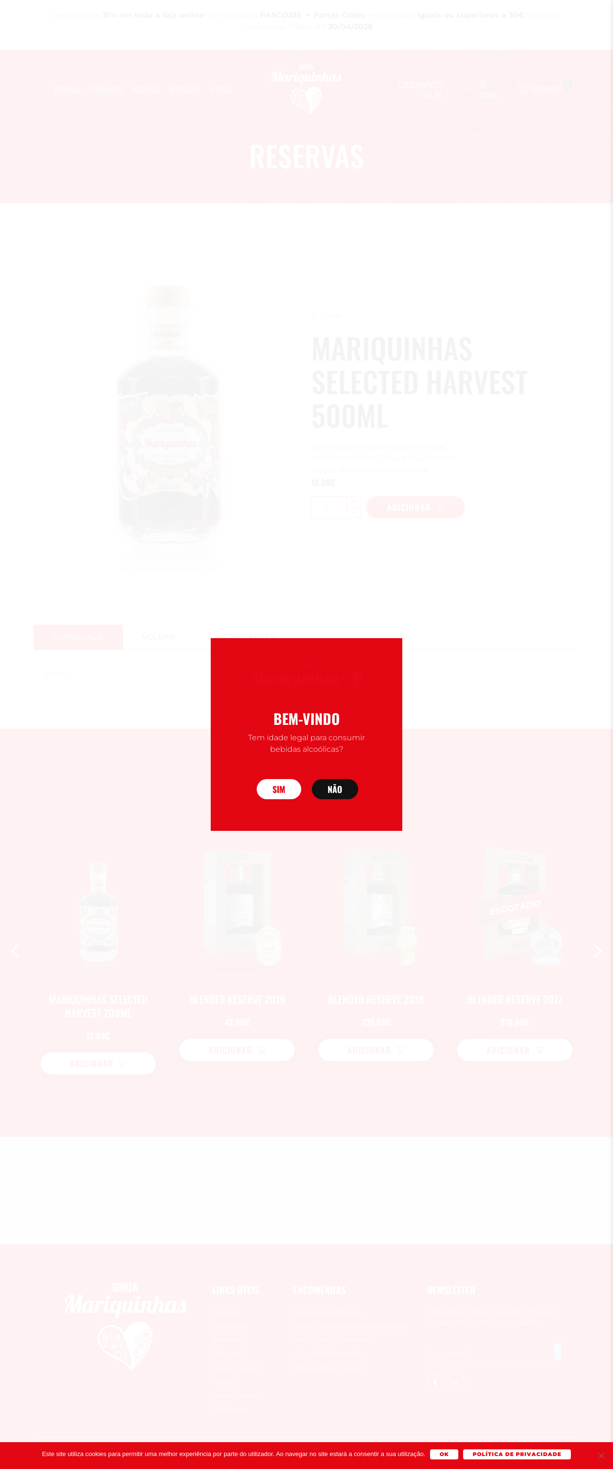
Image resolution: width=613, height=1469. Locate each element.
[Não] (601, 1455)
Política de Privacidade (517, 1454)
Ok (444, 1454)
